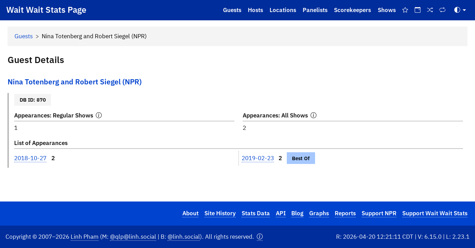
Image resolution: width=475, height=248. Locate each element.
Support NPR (379, 213)
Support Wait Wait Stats (434, 213)
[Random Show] (430, 10)
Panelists (315, 10)
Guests (232, 10)
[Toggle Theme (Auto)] (460, 10)
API (281, 213)
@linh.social (184, 236)
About (190, 213)
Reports (345, 213)
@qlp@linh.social (133, 236)
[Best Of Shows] (405, 10)
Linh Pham (85, 236)
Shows (387, 10)
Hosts (255, 10)
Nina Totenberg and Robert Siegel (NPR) (75, 81)
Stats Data (256, 213)
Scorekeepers (352, 10)
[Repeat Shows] (442, 10)
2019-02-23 (258, 158)
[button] (260, 237)
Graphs (319, 213)
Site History (220, 213)
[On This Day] (417, 10)
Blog (297, 213)
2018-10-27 (30, 158)
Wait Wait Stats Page (46, 9)
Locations (283, 10)
